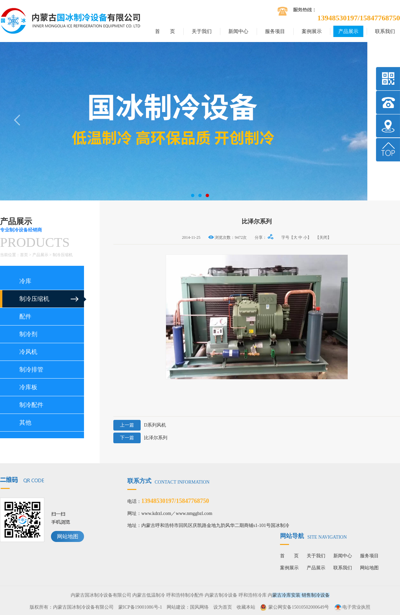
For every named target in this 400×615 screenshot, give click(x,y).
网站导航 (313, 536)
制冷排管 (31, 369)
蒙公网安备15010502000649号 (298, 607)
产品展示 (348, 31)
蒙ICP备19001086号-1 (140, 607)
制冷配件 (31, 405)
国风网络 (199, 607)
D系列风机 (139, 425)
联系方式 (168, 481)
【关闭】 (323, 237)
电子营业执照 (352, 607)
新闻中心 (238, 31)
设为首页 (222, 607)
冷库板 (28, 387)
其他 (25, 422)
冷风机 (28, 352)
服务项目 (275, 31)
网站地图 (67, 536)
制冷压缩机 (63, 254)
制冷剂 (28, 334)
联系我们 (385, 31)
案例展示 (312, 31)
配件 (25, 316)
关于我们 (202, 31)
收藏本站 (246, 607)
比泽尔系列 (140, 438)
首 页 (165, 31)
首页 (24, 254)
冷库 (25, 281)
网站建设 (176, 607)
